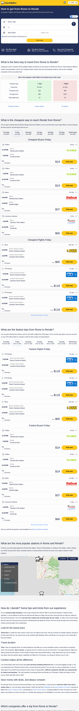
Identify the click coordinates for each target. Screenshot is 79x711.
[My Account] (64, 3)
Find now (69, 162)
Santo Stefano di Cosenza (62, 687)
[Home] (8, 2)
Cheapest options (13, 106)
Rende (73, 559)
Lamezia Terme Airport (39, 689)
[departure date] (23, 33)
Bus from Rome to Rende (40, 529)
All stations (65, 106)
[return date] (58, 33)
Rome (63, 559)
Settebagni (47, 687)
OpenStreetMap (69, 594)
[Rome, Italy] (41, 22)
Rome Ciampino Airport (15, 689)
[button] (42, 594)
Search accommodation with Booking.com (15, 36)
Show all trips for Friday (39, 315)
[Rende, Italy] (41, 27)
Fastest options (39, 106)
